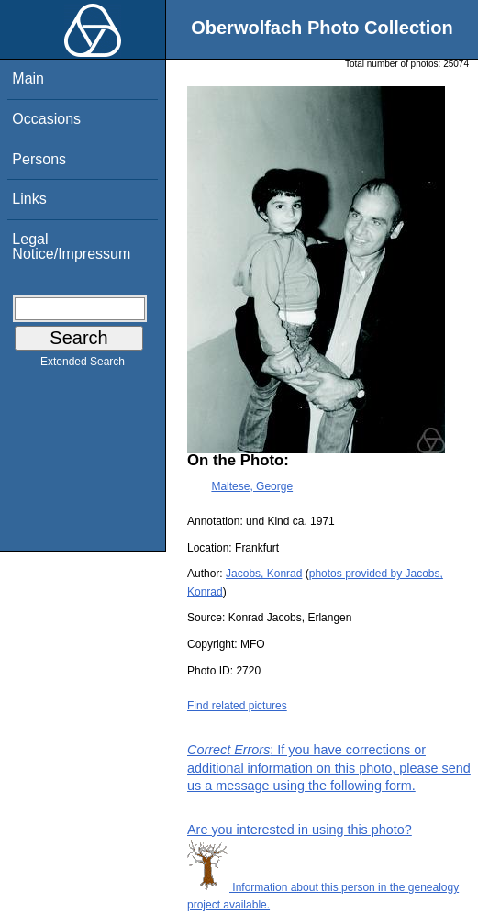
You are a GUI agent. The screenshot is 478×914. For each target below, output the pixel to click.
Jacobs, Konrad (264, 573)
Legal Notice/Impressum (71, 246)
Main (28, 78)
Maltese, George (252, 486)
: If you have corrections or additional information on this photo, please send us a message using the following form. (329, 767)
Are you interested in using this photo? (299, 829)
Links (29, 198)
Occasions (46, 119)
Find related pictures (237, 705)
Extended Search (82, 365)
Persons (39, 159)
